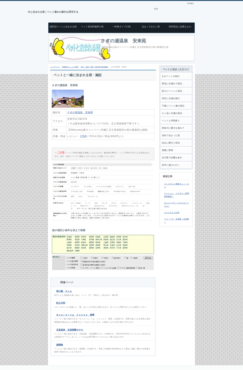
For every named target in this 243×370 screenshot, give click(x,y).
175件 (83, 136)
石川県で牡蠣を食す (172, 157)
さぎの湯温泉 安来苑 (123, 40)
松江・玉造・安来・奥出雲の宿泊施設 (94, 67)
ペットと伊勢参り (171, 120)
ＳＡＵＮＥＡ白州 (171, 212)
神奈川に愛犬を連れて (173, 128)
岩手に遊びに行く (171, 165)
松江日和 (60, 303)
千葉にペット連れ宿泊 (173, 105)
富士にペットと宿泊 (172, 91)
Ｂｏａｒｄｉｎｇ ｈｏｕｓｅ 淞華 (75, 315)
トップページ (55, 67)
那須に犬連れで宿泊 (172, 83)
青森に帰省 (167, 150)
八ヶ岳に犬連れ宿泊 (172, 113)
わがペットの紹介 (171, 76)
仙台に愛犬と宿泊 (171, 142)
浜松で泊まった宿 (171, 135)
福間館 (59, 344)
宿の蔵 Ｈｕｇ (64, 291)
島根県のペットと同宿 (70, 67)
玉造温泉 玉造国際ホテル (69, 329)
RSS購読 (190, 3)
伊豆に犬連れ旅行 (171, 98)
